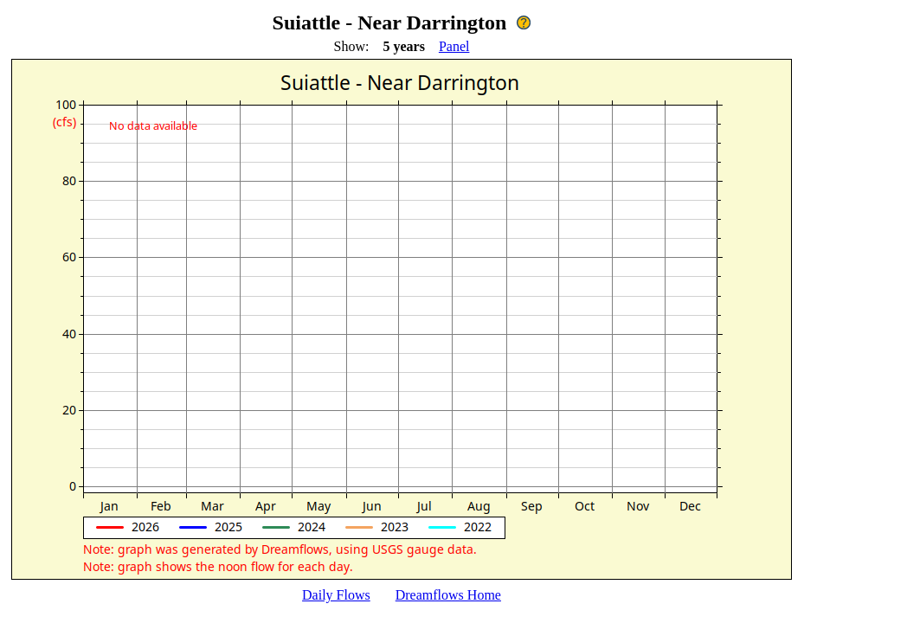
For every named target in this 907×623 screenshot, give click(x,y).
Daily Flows (336, 595)
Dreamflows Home (448, 595)
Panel (454, 46)
